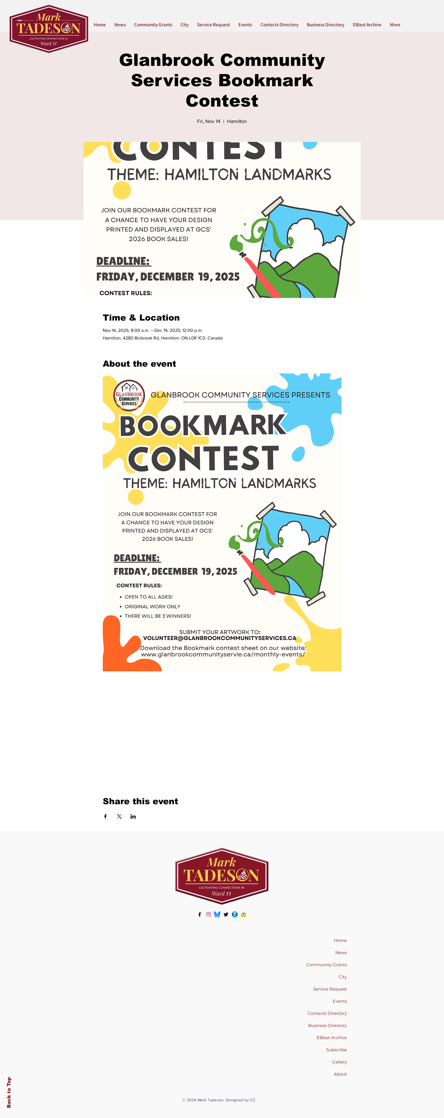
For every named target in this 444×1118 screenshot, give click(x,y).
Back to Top (9, 1092)
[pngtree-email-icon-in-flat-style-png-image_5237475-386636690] (243, 914)
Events (340, 1001)
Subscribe (336, 1049)
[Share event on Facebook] (105, 816)
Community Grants (326, 964)
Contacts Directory (327, 1013)
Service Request (330, 989)
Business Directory (327, 1025)
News (341, 952)
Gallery (339, 1062)
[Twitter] (226, 914)
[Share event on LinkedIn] (133, 816)
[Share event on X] (119, 816)
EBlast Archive (332, 1037)
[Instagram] (208, 914)
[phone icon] (235, 914)
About (340, 1074)
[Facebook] (200, 914)
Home (340, 940)
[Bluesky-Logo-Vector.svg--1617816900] (217, 914)
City (343, 976)
